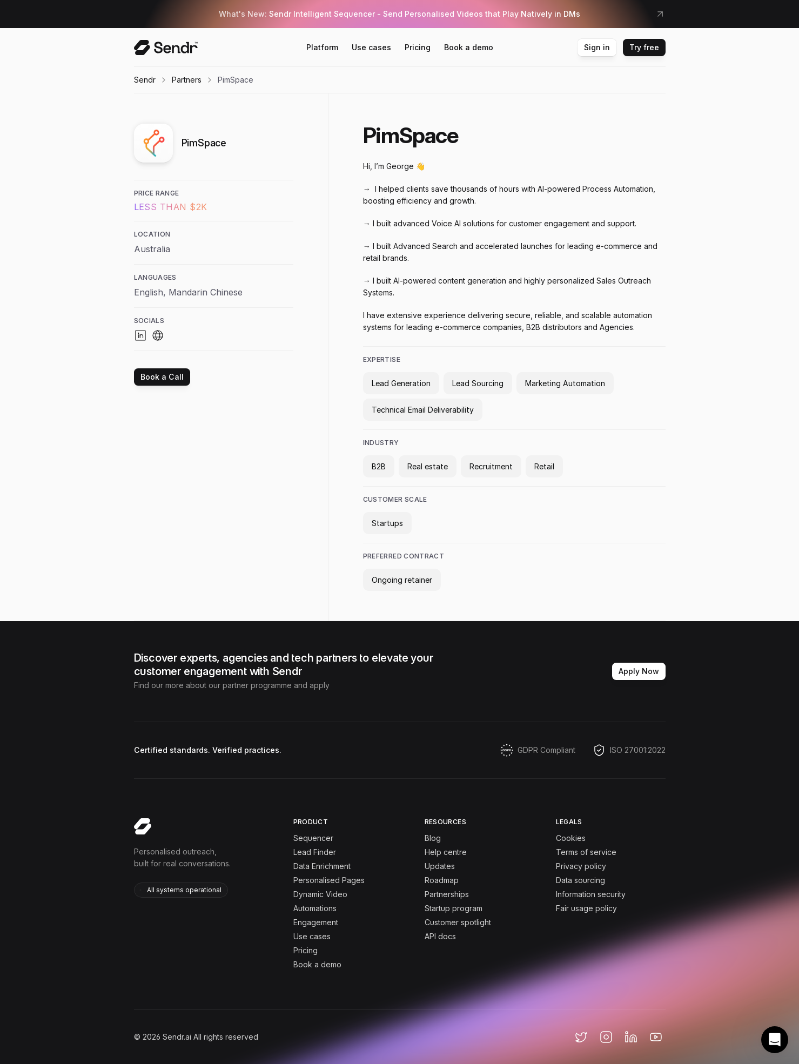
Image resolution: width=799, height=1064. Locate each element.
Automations (315, 908)
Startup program (453, 908)
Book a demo (317, 964)
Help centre (446, 852)
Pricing (305, 950)
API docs (440, 936)
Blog (433, 838)
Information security (591, 894)
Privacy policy (581, 866)
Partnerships (447, 894)
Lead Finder (314, 852)
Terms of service (586, 852)
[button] (774, 1039)
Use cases (312, 936)
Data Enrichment (322, 866)
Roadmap (442, 880)
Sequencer (313, 838)
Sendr (145, 79)
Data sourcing (580, 880)
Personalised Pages (329, 880)
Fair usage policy (586, 908)
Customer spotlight (458, 922)
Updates (440, 866)
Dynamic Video (320, 894)
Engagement (315, 922)
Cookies (571, 838)
